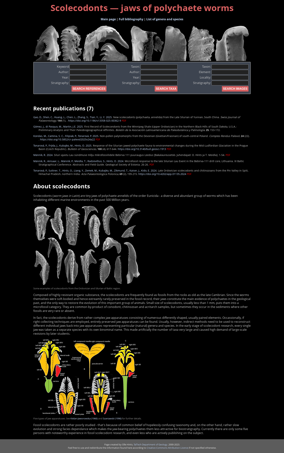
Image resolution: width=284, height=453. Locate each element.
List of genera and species (164, 19)
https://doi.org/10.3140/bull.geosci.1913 (142, 149)
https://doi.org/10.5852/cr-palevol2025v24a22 (67, 139)
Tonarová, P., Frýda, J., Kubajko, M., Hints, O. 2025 (62, 145)
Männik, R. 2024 (43, 155)
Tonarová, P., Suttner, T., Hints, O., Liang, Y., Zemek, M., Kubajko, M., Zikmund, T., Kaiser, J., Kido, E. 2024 (94, 170)
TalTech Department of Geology (150, 444)
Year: (84, 77)
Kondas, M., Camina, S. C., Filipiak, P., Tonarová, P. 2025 (65, 136)
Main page (108, 19)
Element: (223, 72)
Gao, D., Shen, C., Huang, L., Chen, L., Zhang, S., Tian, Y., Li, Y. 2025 (72, 117)
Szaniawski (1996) (112, 418)
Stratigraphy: (78, 83)
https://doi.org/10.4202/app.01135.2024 (162, 174)
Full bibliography (131, 19)
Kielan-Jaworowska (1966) (84, 418)
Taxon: (154, 67)
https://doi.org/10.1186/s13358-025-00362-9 (94, 120)
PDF (124, 120)
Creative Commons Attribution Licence (167, 447)
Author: (82, 72)
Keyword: (81, 67)
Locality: (224, 77)
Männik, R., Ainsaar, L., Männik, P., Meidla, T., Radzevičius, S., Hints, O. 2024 (78, 161)
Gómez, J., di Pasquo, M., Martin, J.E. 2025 (58, 126)
